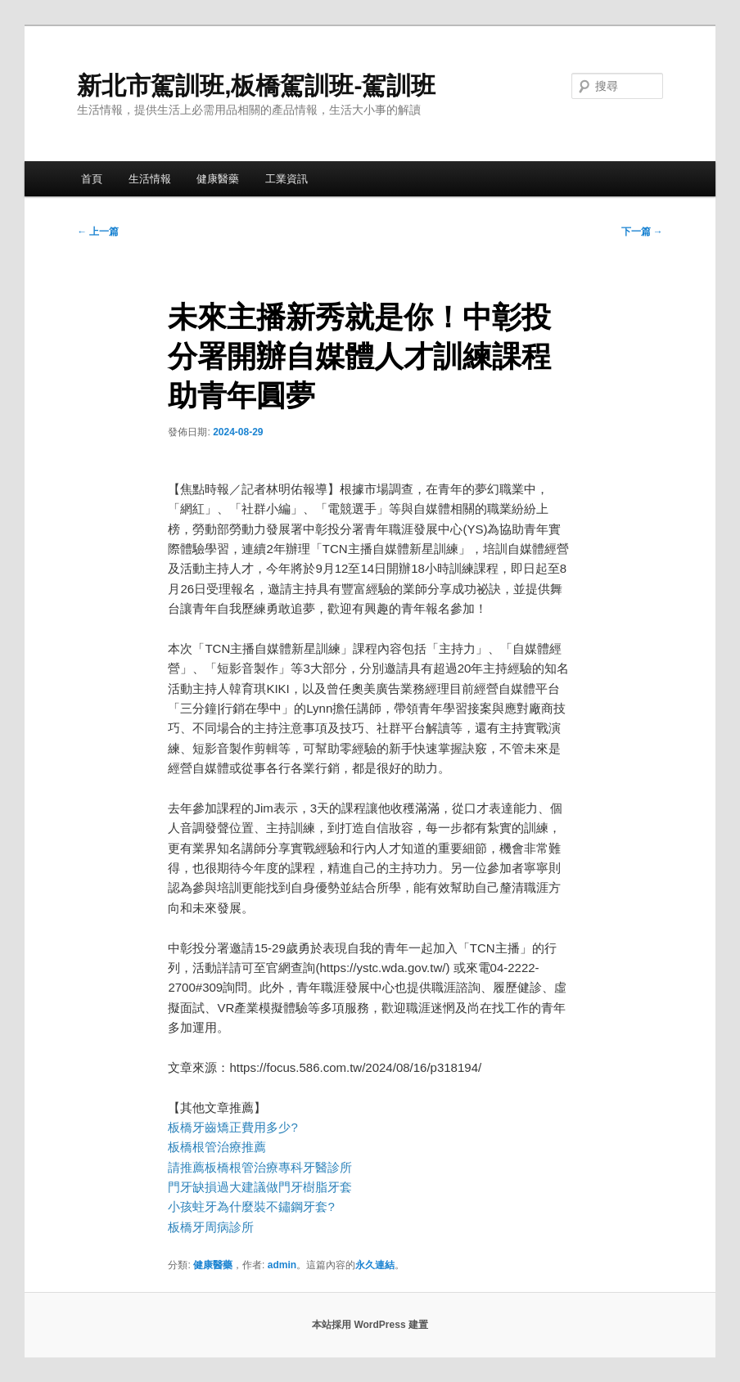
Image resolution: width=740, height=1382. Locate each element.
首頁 (91, 179)
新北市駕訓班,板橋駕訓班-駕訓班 (256, 85)
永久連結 (375, 1265)
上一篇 (98, 231)
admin (282, 1265)
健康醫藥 (217, 179)
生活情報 (150, 179)
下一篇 (642, 231)
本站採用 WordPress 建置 (370, 1324)
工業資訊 (286, 179)
